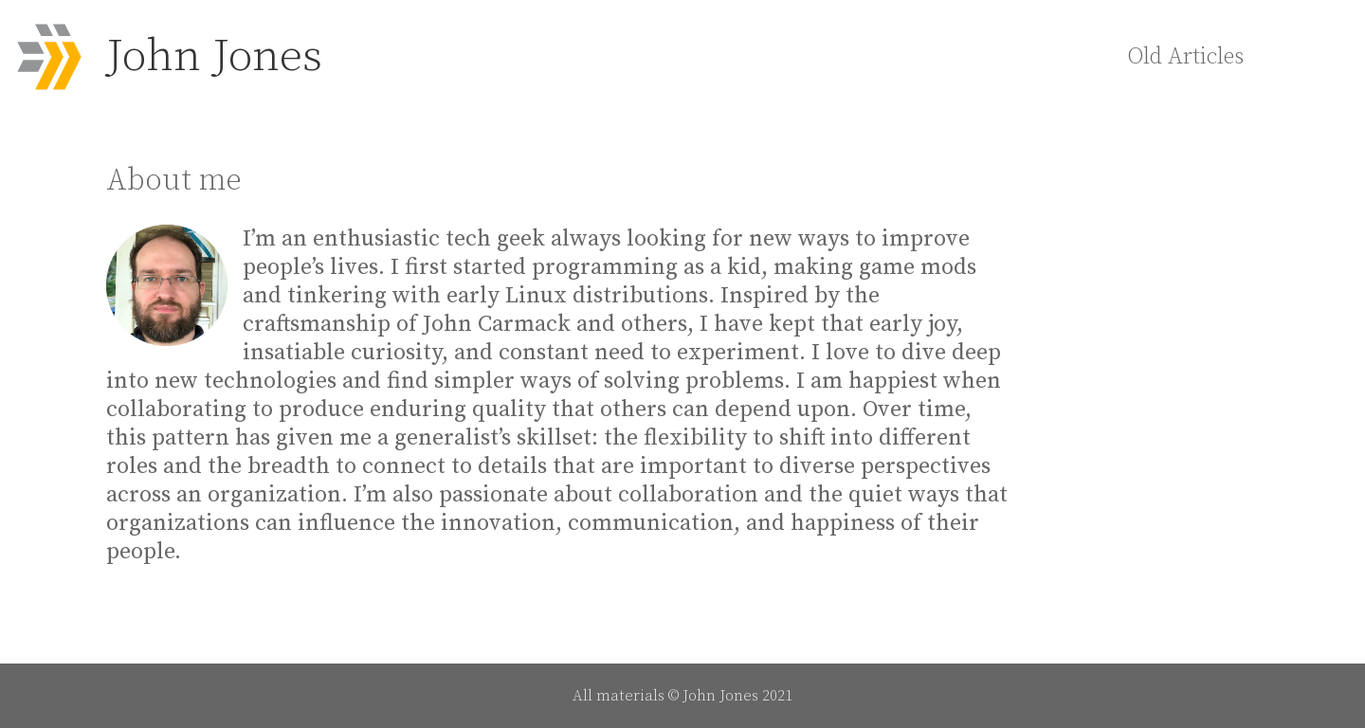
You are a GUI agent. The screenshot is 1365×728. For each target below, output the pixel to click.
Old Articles (1185, 57)
